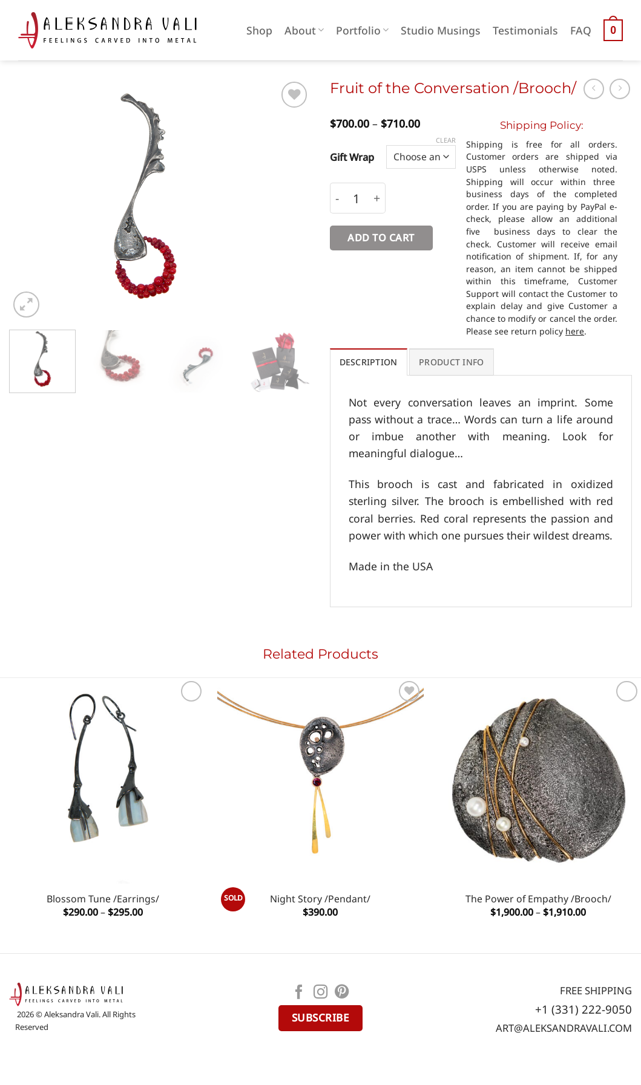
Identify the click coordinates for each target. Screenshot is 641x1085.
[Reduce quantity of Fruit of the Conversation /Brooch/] (337, 198)
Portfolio (362, 30)
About (304, 30)
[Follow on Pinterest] (342, 993)
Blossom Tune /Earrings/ (103, 899)
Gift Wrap (352, 157)
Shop (259, 30)
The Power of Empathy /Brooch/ (538, 899)
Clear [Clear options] (446, 140)
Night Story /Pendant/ (320, 899)
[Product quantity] (356, 198)
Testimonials (525, 30)
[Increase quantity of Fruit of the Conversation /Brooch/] (377, 198)
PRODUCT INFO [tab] (451, 362)
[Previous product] (620, 89)
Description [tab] (369, 362)
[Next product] (593, 89)
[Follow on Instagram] (321, 993)
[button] (613, 30)
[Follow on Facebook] (299, 993)
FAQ (580, 30)
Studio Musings (441, 30)
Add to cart (380, 237)
